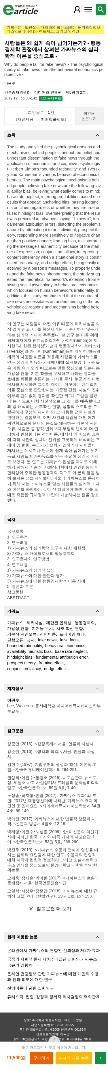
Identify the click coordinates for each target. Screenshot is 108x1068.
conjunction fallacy (24, 668)
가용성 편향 (18, 628)
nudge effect (55, 668)
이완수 (10, 83)
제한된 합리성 (58, 622)
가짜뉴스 (15, 622)
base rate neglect (71, 651)
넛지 (30, 640)
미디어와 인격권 (48, 92)
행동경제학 (85, 622)
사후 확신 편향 (69, 628)
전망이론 (48, 634)
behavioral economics (65, 645)
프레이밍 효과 (72, 634)
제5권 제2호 (76, 92)
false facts (69, 640)
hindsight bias (20, 657)
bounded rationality (24, 645)
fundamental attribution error (62, 657)
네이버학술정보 (51, 119)
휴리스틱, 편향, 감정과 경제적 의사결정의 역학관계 (53, 996)
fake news (47, 640)
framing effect (51, 663)
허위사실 (34, 622)
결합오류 (15, 640)
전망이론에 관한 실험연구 (30, 988)
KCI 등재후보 (50, 98)
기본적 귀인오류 (22, 634)
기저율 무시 (42, 628)
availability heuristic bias (29, 651)
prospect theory (21, 663)
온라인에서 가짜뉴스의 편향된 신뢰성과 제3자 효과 (53, 950)
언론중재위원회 (18, 92)
